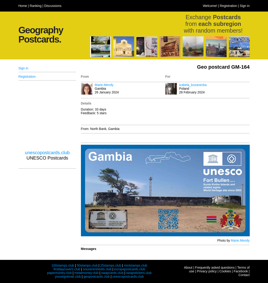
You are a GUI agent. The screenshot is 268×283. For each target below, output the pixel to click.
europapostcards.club (129, 269)
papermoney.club (59, 273)
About (188, 267)
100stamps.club (62, 265)
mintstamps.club (135, 265)
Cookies (225, 271)
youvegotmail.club (68, 276)
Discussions (53, 6)
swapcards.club (112, 273)
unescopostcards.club (47, 152)
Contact (244, 275)
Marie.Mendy (104, 85)
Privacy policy (207, 271)
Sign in (245, 6)
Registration (228, 6)
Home (22, 6)
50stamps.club (87, 265)
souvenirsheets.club (97, 269)
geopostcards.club (96, 276)
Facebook (241, 271)
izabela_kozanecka (193, 85)
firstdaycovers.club (66, 269)
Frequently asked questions (214, 267)
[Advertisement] (207, 112)
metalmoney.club (86, 273)
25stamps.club (110, 265)
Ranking (35, 6)
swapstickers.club (139, 273)
